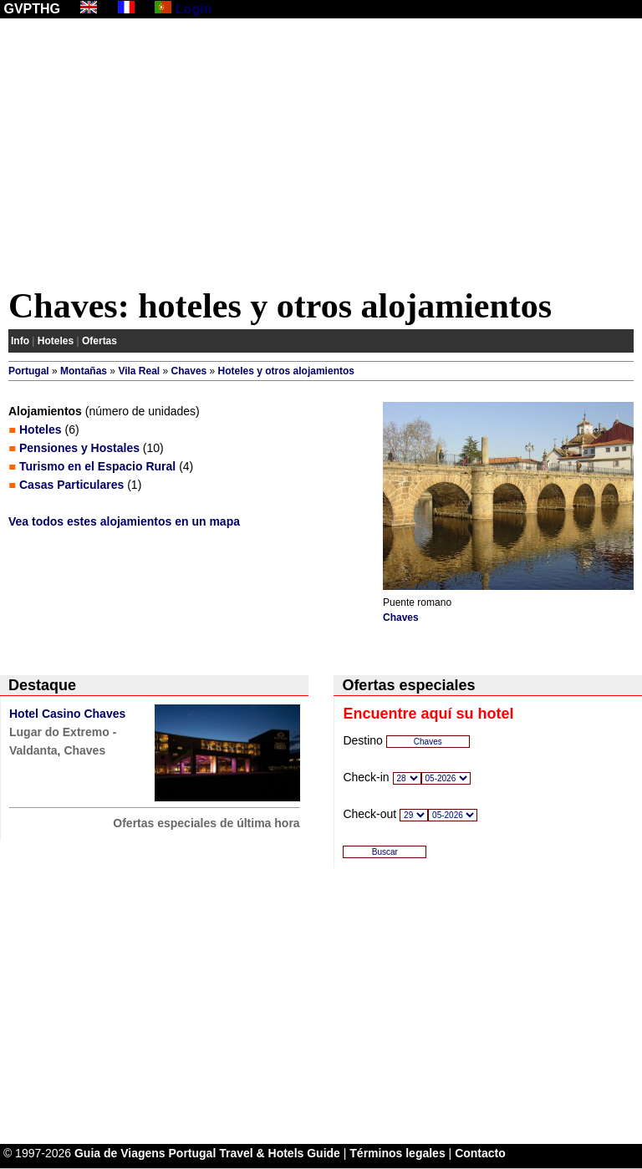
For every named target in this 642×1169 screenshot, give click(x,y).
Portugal (28, 371)
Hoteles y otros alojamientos (286, 371)
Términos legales (397, 1153)
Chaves (189, 371)
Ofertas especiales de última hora (206, 823)
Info (20, 341)
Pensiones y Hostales (79, 448)
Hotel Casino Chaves (67, 713)
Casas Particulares (71, 484)
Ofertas (99, 341)
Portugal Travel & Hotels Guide (254, 1153)
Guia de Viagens (120, 1153)
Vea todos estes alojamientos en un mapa (124, 521)
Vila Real (139, 371)
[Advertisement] (321, 156)
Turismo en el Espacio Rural (97, 466)
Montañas (83, 371)
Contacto (480, 1153)
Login (194, 9)
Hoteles (56, 341)
